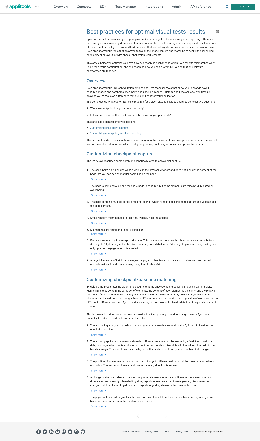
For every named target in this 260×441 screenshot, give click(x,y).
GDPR (166, 431)
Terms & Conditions (130, 431)
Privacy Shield (182, 431)
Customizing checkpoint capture (109, 127)
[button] (154, 179)
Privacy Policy (151, 431)
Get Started (243, 6)
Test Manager (125, 7)
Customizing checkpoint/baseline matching (115, 133)
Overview (61, 7)
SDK (103, 7)
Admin (177, 7)
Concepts (84, 7)
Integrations (154, 7)
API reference (200, 7)
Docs (36, 7)
